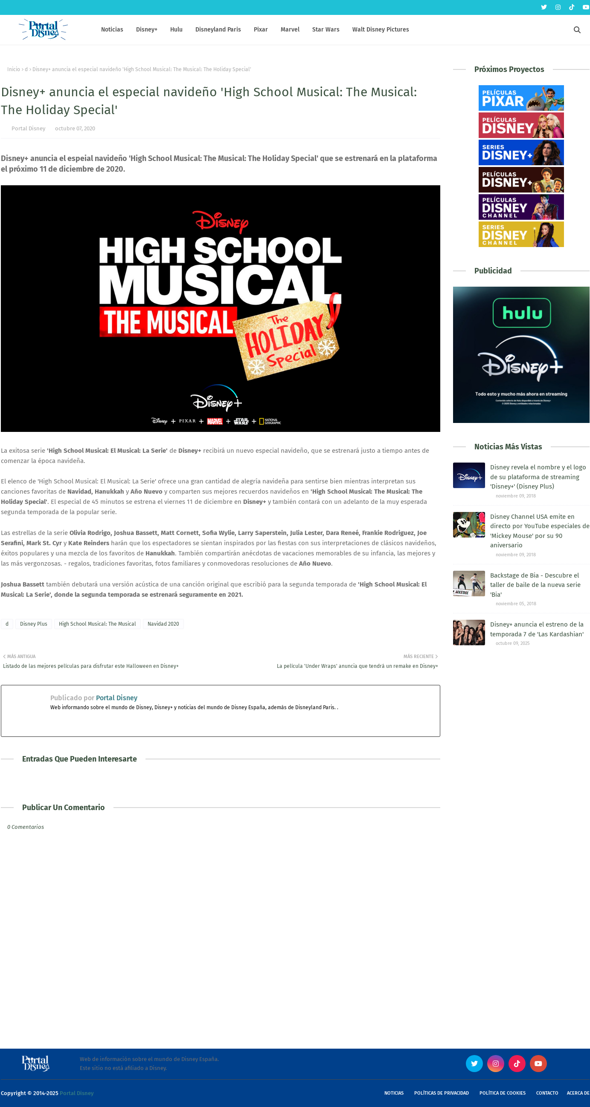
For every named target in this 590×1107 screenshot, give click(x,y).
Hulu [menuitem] (176, 29)
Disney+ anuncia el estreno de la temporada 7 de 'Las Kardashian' (537, 629)
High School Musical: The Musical (97, 624)
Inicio (13, 69)
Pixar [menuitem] (261, 29)
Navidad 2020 (163, 624)
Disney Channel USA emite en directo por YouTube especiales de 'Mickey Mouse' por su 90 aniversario (540, 531)
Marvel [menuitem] (290, 29)
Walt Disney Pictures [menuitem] (380, 29)
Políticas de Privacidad (441, 1093)
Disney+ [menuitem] (146, 29)
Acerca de (578, 1093)
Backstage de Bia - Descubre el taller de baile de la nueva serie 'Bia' (535, 585)
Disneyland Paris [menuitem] (218, 29)
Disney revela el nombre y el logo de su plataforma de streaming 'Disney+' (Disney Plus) (538, 476)
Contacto (547, 1093)
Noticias (394, 1093)
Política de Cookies (503, 1093)
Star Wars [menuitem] (326, 29)
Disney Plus (33, 624)
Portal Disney (28, 128)
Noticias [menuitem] (112, 29)
